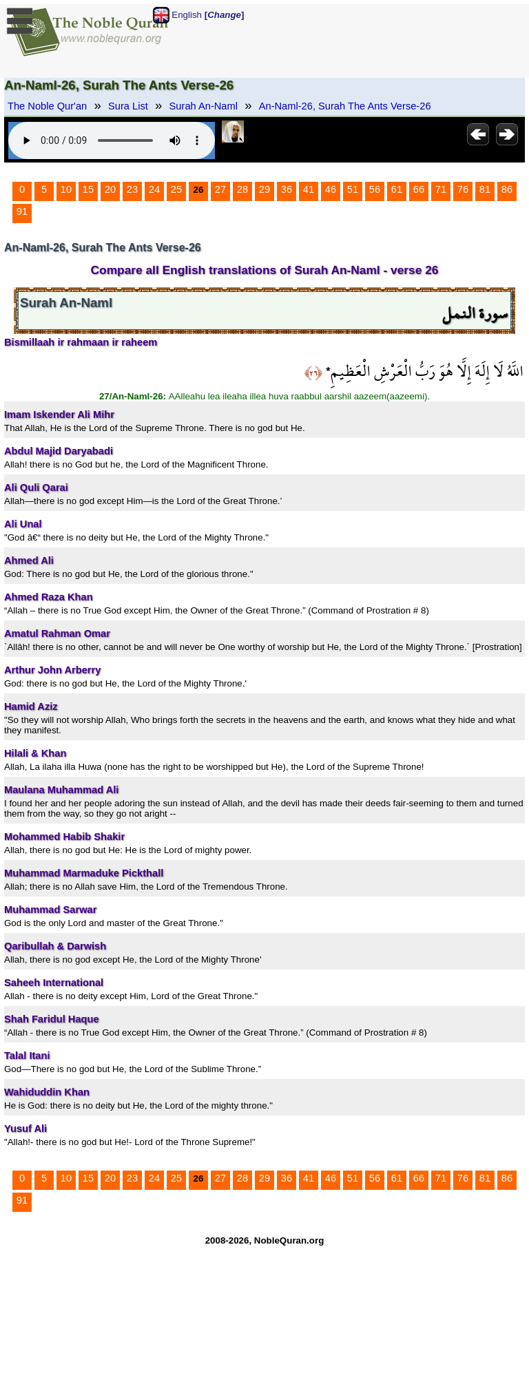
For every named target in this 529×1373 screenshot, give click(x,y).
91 (22, 211)
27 (220, 189)
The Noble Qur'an (47, 106)
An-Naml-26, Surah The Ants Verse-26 (345, 106)
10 (66, 189)
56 (374, 189)
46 (330, 189)
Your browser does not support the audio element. (111, 140)
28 (242, 189)
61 (396, 189)
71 (440, 189)
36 (286, 189)
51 (352, 189)
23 (132, 189)
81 (484, 189)
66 (418, 189)
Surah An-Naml (203, 106)
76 (462, 189)
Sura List (128, 106)
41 (308, 189)
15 (88, 189)
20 (110, 189)
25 (176, 189)
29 (264, 189)
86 (506, 189)
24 (154, 189)
